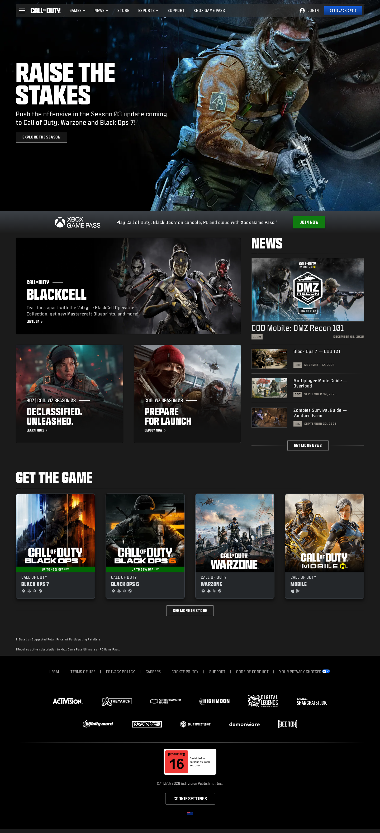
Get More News (308, 445)
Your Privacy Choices (300, 672)
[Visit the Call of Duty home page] (46, 10)
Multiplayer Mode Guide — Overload (320, 383)
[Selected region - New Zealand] (190, 813)
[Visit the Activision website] (68, 701)
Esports (148, 10)
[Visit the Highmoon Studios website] (214, 701)
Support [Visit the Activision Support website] (176, 10)
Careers (153, 672)
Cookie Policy (185, 672)
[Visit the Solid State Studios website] (195, 724)
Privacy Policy (120, 672)
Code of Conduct (252, 672)
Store (123, 10)
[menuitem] (77, 10)
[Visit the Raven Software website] (147, 724)
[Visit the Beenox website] (287, 724)
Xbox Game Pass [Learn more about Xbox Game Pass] (209, 10)
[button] (22, 10)
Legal (54, 672)
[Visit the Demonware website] (244, 724)
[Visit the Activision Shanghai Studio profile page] (312, 701)
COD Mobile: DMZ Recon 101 (297, 328)
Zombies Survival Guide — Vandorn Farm (320, 413)
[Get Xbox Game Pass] (309, 222)
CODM (257, 336)
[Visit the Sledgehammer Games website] (165, 701)
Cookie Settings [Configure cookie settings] (190, 798)
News (101, 10)
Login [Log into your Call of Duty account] (313, 10)
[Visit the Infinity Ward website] (98, 724)
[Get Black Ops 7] (343, 10)
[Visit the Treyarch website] (117, 701)
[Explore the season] (41, 137)
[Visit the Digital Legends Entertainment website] (263, 701)
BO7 (298, 365)
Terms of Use (83, 672)
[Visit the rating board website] (190, 762)
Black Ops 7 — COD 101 (317, 351)
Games (77, 10)
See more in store (190, 610)
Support (217, 672)
